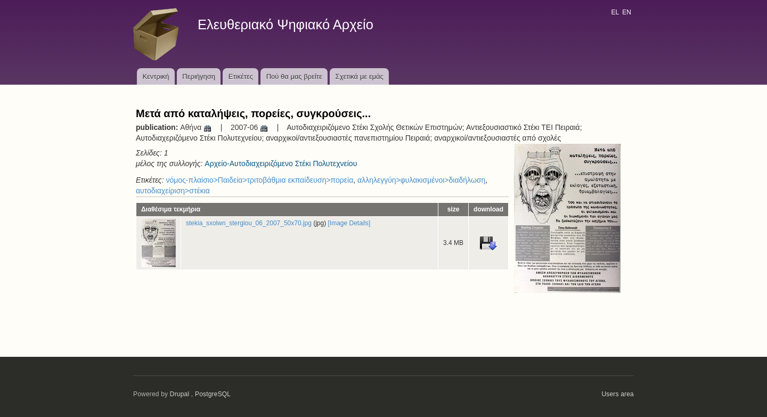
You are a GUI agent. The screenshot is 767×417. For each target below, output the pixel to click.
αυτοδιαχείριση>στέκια (173, 190)
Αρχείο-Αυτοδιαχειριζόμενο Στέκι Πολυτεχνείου (281, 163)
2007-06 (249, 127)
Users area (617, 394)
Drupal (180, 394)
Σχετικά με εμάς (360, 76)
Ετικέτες (241, 76)
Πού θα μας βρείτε (294, 76)
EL (614, 12)
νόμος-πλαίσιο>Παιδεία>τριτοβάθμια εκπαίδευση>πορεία (259, 180)
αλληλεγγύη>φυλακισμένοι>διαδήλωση (421, 180)
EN (626, 12)
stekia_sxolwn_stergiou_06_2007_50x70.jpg (249, 223)
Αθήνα (196, 127)
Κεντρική (155, 76)
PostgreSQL (213, 394)
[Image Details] (349, 223)
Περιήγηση (198, 76)
